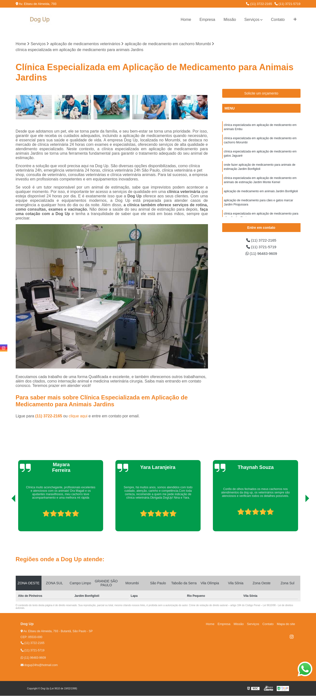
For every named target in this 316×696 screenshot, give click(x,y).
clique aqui (78, 416)
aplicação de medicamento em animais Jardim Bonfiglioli (261, 194)
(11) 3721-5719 (288, 4)
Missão (229, 19)
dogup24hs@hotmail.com (39, 665)
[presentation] (7, 517)
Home (186, 19)
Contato (278, 19)
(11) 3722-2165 (259, 4)
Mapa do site (286, 624)
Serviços (251, 19)
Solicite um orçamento (261, 94)
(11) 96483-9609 (261, 254)
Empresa (207, 19)
